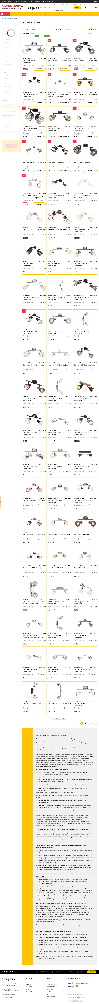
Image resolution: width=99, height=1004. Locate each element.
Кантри (7, 78)
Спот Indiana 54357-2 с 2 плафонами (56, 129)
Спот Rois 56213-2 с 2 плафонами (59, 703)
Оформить (91, 971)
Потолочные (8, 66)
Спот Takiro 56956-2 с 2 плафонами (56, 603)
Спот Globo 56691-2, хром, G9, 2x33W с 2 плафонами (33, 603)
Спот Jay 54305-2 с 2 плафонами (84, 365)
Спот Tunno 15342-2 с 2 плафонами (30, 264)
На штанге (8, 61)
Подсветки (8, 42)
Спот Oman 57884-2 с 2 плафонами (30, 95)
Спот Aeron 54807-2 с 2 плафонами (30, 467)
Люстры (8, 37)
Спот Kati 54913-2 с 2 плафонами (59, 365)
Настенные (8, 64)
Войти (95, 1)
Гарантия (16, 1)
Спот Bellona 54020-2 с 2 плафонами (82, 163)
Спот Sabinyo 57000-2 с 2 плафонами (82, 636)
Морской (7, 91)
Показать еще (60, 718)
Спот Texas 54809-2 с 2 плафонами (81, 264)
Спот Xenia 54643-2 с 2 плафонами (81, 467)
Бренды (54, 1)
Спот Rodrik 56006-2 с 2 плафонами (81, 704)
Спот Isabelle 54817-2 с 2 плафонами (31, 400)
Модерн (8, 88)
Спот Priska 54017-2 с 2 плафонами (30, 332)
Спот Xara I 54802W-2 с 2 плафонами (82, 197)
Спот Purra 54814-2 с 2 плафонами (81, 298)
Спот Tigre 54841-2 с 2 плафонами (59, 568)
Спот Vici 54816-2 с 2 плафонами (34, 534)
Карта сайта (29, 991)
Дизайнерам (46, 1)
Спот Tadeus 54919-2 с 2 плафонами (31, 298)
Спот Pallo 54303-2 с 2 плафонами (85, 61)
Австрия (8, 136)
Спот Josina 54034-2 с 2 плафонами (30, 129)
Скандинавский (9, 94)
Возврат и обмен (51, 986)
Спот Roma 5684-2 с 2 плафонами (34, 703)
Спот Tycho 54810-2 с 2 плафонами (81, 535)
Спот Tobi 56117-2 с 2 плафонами (34, 568)
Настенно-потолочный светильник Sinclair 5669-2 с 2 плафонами (33, 636)
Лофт (7, 83)
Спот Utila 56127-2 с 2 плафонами (59, 534)
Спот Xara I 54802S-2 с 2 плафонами (56, 197)
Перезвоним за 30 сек (60, 5)
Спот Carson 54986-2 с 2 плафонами (56, 433)
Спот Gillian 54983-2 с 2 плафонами (56, 400)
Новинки (28, 988)
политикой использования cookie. (77, 997)
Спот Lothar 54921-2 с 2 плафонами (56, 332)
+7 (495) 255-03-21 (39, 9)
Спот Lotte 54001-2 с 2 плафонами (85, 94)
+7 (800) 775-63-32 (39, 7)
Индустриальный (9, 75)
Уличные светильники (11, 52)
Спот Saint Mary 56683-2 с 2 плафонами (57, 636)
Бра (7, 34)
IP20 (7, 118)
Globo (7, 127)
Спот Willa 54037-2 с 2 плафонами (59, 230)
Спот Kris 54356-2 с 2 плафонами (34, 365)
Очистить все (92, 33)
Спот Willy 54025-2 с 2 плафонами (34, 230)
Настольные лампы (10, 39)
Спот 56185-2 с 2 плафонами (83, 568)
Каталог (5, 14)
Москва (37, 5)
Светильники (9, 44)
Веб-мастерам (50, 988)
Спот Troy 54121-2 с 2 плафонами (59, 61)
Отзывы (30, 1)
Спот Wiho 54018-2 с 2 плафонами (81, 230)
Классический (8, 81)
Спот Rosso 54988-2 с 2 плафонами (30, 670)
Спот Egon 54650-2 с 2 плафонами (34, 162)
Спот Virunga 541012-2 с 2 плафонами (82, 501)
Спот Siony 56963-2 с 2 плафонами (81, 603)
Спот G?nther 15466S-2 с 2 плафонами (82, 400)
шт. (79, 972)
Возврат (23, 1)
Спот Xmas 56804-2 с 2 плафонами (55, 501)
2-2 (36, 36)
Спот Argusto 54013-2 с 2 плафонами (82, 433)
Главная (4, 19)
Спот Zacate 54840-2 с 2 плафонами (56, 467)
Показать (11, 146)
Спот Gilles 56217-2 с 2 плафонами (81, 129)
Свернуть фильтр (30, 29)
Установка (37, 1)
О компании (30, 978)
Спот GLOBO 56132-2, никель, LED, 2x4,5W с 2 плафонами (33, 197)
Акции (27, 989)
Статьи (49, 994)
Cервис (49, 978)
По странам (29, 984)
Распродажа (29, 986)
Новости (49, 993)
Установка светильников (53, 982)
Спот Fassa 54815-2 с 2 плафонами (30, 433)
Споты (47, 36)
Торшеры (8, 50)
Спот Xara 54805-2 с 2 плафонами (34, 500)
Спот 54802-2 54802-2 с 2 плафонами (31, 61)
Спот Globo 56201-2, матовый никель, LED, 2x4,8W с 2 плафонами (58, 95)
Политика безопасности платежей (76, 989)
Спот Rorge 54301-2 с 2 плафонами (55, 670)
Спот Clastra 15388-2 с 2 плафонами (56, 163)
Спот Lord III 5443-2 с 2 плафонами (81, 332)
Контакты (61, 1)
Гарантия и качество (52, 984)
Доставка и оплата (6, 1)
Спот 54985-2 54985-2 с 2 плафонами (56, 298)
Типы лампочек (51, 996)
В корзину (39, 69)
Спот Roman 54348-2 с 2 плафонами (82, 670)
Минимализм (8, 86)
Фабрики (28, 982)
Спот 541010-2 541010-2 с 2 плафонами (57, 264)
